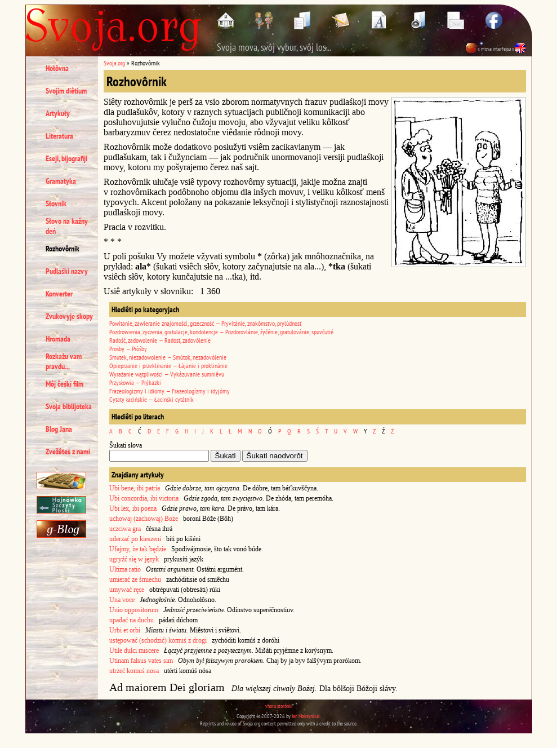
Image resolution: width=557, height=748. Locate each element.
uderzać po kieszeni (135, 539)
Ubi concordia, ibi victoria (144, 498)
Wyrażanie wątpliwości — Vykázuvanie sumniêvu (166, 374)
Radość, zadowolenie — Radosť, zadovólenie (160, 340)
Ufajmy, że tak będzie (137, 549)
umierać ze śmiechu (135, 579)
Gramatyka (61, 181)
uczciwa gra (125, 529)
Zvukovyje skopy (69, 316)
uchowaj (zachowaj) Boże (143, 519)
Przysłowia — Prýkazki (135, 382)
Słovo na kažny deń (67, 226)
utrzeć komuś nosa (134, 671)
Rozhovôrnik (62, 249)
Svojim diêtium (66, 91)
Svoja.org (114, 63)
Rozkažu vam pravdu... (64, 361)
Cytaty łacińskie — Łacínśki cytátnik (151, 399)
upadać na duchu (131, 620)
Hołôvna (57, 68)
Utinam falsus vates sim (141, 661)
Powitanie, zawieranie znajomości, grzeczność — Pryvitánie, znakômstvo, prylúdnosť (205, 323)
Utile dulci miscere (134, 650)
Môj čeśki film (64, 384)
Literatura (59, 136)
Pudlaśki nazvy (67, 271)
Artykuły (58, 113)
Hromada (58, 339)
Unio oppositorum (133, 610)
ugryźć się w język (134, 559)
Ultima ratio (125, 569)
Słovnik (56, 203)
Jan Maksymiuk (306, 716)
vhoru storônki (278, 706)
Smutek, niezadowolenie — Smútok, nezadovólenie (167, 357)
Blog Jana (59, 429)
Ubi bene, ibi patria (134, 488)
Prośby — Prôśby (128, 348)
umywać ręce (126, 590)
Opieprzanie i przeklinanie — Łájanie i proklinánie (168, 365)
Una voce (122, 600)
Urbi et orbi (124, 630)
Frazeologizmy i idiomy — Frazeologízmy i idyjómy (169, 391)
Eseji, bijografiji (66, 158)
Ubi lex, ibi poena (133, 508)
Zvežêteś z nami (68, 451)
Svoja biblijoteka (69, 406)
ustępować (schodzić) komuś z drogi (158, 640)
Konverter (59, 294)
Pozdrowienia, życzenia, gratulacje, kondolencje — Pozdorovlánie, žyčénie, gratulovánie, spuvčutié (221, 331)
